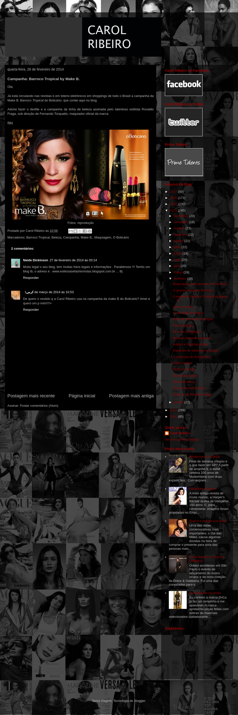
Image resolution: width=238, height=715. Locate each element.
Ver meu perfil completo (182, 439)
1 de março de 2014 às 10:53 (49, 292)
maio (178, 260)
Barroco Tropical (38, 237)
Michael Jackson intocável (191, 338)
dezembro (181, 216)
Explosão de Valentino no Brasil (195, 350)
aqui (82, 100)
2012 (174, 416)
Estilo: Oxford (182, 363)
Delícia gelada (183, 325)
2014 (174, 210)
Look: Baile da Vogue (188, 313)
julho (177, 247)
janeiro (179, 402)
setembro (181, 235)
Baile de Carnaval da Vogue (193, 319)
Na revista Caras (185, 376)
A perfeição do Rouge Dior (191, 357)
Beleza (56, 237)
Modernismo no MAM (204, 456)
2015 (174, 204)
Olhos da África (184, 382)
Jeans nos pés (183, 307)
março (179, 272)
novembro (181, 222)
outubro (180, 228)
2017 (174, 191)
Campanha (71, 237)
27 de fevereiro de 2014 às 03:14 (73, 260)
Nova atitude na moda (205, 593)
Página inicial (82, 395)
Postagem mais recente (31, 395)
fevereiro (180, 278)
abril (177, 266)
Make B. (87, 237)
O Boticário (121, 237)
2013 (174, 410)
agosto (179, 241)
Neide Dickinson (35, 260)
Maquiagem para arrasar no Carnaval (199, 284)
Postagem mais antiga (131, 395)
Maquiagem (102, 237)
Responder (31, 278)
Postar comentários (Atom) (39, 405)
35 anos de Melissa (187, 332)
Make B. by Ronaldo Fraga (192, 394)
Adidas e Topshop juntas (190, 344)
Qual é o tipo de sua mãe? (208, 521)
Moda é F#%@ (183, 369)
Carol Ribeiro (180, 433)
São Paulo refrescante (189, 388)
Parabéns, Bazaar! (202, 489)
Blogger (139, 701)
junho (178, 253)
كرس (29, 292)
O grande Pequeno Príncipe (193, 290)
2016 (174, 198)
